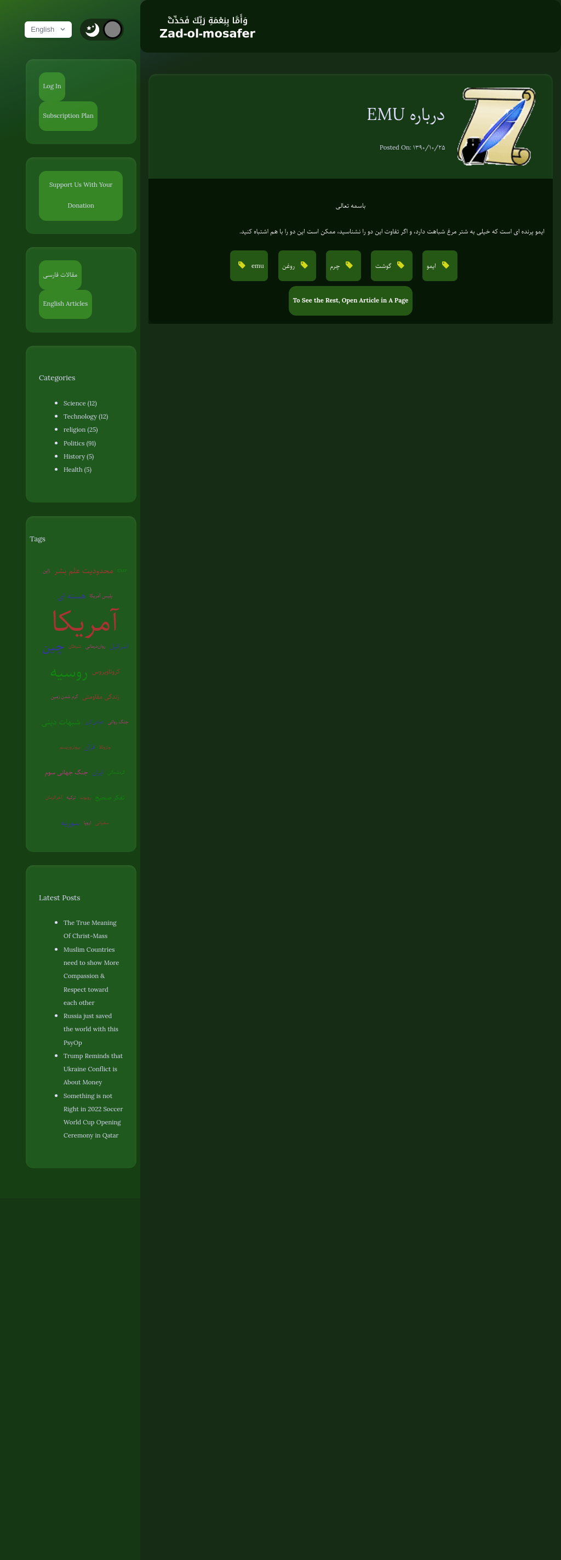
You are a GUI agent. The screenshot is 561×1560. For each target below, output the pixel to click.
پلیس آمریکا (101, 595)
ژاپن (46, 570)
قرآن (89, 747)
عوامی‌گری (94, 721)
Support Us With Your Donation (81, 195)
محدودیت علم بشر (83, 570)
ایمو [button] (432, 266)
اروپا (87, 822)
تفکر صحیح (109, 797)
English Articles (65, 304)
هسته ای (71, 595)
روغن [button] (289, 266)
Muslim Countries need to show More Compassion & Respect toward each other (91, 976)
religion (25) (81, 430)
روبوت (85, 797)
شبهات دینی (61, 722)
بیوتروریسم (70, 746)
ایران (97, 772)
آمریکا (84, 621)
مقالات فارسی (60, 275)
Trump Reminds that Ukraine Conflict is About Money (93, 1069)
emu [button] (257, 266)
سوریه (70, 822)
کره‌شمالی (116, 772)
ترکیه (71, 797)
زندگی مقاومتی (100, 696)
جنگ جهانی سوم (66, 772)
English (49, 29)
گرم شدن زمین (64, 696)
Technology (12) (86, 416)
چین (53, 646)
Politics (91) (80, 443)
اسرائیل (119, 646)
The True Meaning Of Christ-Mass (90, 929)
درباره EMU (406, 114)
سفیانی (102, 822)
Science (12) (80, 403)
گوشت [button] (384, 266)
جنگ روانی (118, 721)
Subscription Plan (68, 116)
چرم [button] (336, 266)
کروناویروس (106, 671)
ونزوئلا (104, 746)
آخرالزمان (53, 797)
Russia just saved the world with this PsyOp (91, 1029)
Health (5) (77, 470)
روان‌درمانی (95, 646)
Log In (52, 86)
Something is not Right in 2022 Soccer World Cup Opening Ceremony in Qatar (93, 1116)
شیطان (75, 646)
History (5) (79, 456)
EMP (122, 570)
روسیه (69, 671)
